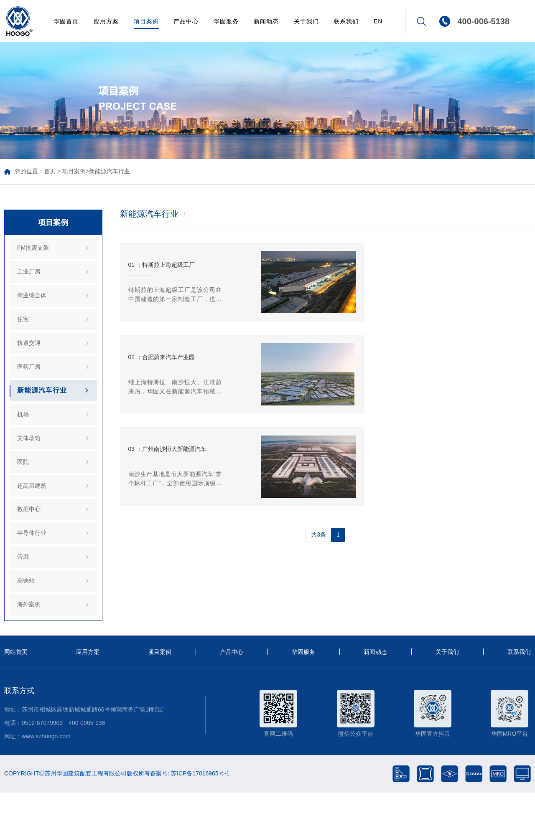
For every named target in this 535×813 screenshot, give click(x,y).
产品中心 (186, 21)
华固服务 (226, 21)
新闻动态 (266, 21)
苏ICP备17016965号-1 (200, 793)
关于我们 (306, 21)
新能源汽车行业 (109, 171)
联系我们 (346, 21)
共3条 (318, 451)
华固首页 (66, 21)
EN (378, 21)
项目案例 (146, 21)
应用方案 (106, 21)
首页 (50, 171)
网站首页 (16, 672)
